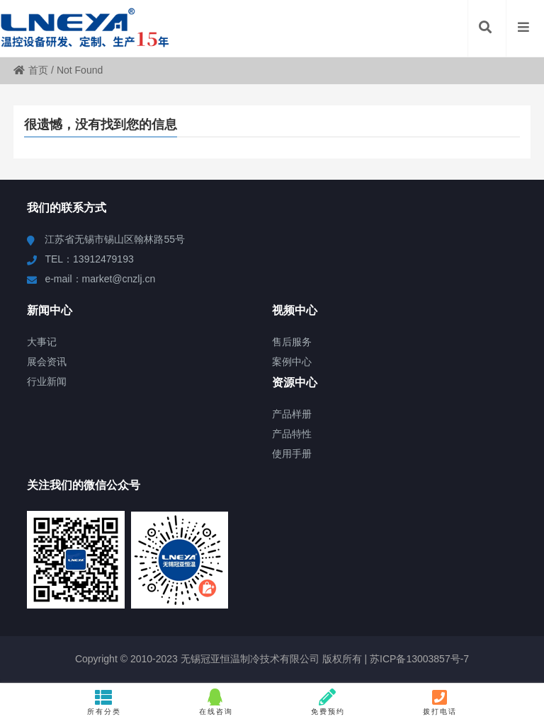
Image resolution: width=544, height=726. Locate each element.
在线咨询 (216, 701)
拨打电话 (439, 701)
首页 (30, 70)
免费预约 (327, 701)
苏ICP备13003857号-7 (418, 658)
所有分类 (104, 701)
